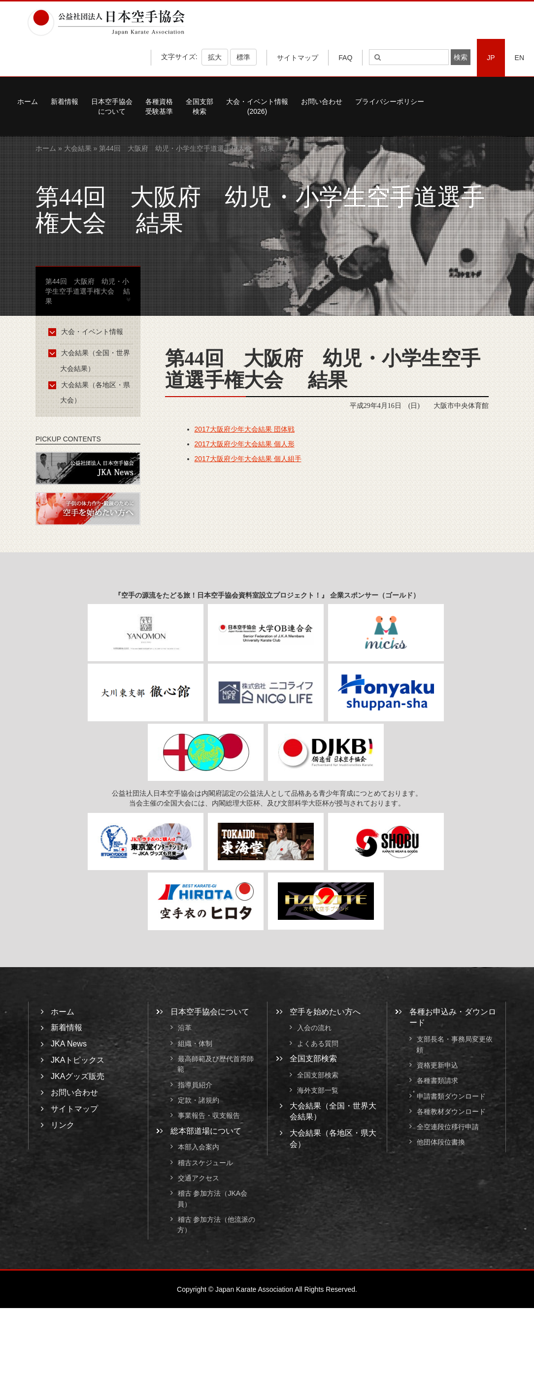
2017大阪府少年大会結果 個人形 (245, 444)
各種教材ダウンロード (451, 1111)
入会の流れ (314, 1028)
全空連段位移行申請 (448, 1127)
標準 (243, 57)
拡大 (215, 57)
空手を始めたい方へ (325, 1012)
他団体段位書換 (441, 1142)
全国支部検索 (199, 106)
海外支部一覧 (317, 1091)
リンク (62, 1125)
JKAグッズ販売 (77, 1076)
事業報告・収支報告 (209, 1116)
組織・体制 (195, 1043)
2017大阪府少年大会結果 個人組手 (248, 459)
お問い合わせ (321, 101)
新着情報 (64, 101)
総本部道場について (205, 1131)
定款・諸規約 (198, 1100)
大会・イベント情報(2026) (257, 106)
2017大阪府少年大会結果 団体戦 (245, 429)
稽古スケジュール (205, 1163)
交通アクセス (198, 1178)
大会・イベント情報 (87, 332)
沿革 (185, 1028)
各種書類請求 (437, 1081)
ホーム (27, 101)
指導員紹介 (195, 1085)
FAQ (345, 58)
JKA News (69, 1044)
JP (491, 58)
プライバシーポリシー (389, 101)
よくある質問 (317, 1043)
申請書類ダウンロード (451, 1096)
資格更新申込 (437, 1065)
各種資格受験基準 (159, 106)
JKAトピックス (77, 1060)
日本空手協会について (112, 106)
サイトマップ (297, 58)
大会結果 (78, 148)
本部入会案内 (198, 1147)
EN (519, 58)
